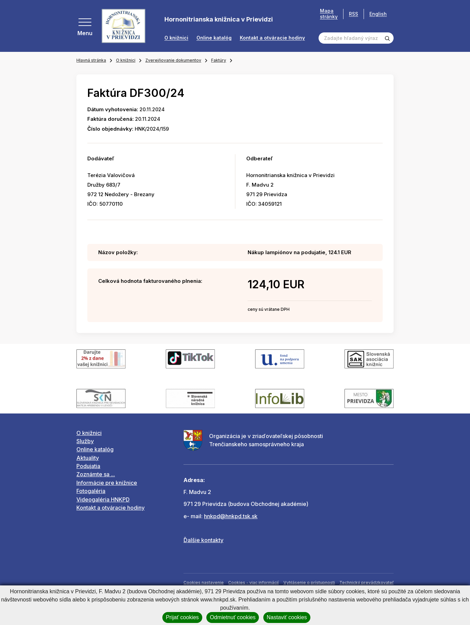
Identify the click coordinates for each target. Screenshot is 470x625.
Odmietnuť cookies (232, 617)
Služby (85, 441)
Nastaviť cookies (287, 617)
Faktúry (218, 60)
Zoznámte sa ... (95, 474)
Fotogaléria (90, 491)
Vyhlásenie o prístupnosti (309, 582)
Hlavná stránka (91, 60)
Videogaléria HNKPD (103, 499)
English (378, 14)
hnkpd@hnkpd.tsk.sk (231, 516)
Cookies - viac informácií (253, 582)
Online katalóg (214, 38)
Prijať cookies (182, 617)
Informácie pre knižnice (106, 482)
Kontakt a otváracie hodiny (272, 38)
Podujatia (88, 466)
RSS (353, 14)
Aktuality (87, 457)
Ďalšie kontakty (203, 540)
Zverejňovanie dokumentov (173, 60)
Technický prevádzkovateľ (366, 582)
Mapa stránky (329, 13)
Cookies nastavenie (203, 582)
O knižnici (176, 38)
